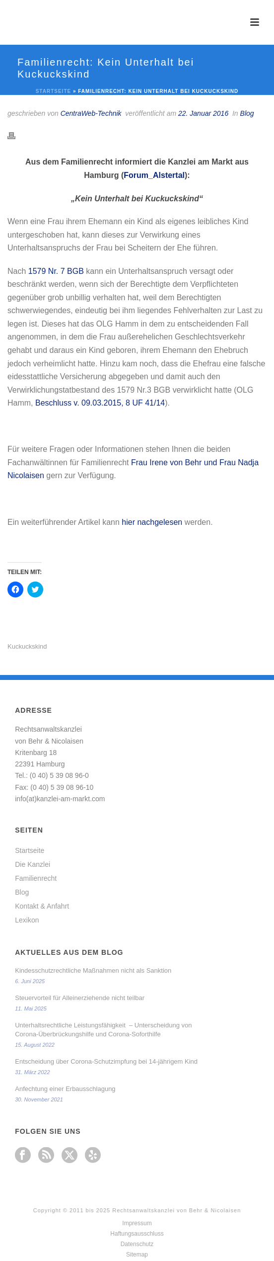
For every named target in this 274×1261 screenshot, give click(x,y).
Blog (247, 113)
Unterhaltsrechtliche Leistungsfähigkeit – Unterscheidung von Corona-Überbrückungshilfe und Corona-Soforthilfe (103, 1029)
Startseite (53, 91)
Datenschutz (137, 1244)
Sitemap (137, 1254)
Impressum (136, 1223)
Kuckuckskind (27, 646)
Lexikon (27, 920)
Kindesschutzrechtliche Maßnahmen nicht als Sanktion (93, 970)
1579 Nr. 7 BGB (57, 271)
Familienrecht (36, 878)
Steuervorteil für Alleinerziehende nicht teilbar (79, 998)
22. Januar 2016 (203, 113)
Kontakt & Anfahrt (42, 906)
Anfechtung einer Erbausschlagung (65, 1089)
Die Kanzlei (32, 864)
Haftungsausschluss (136, 1233)
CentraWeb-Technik (91, 113)
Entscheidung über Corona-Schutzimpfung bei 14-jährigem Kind (106, 1061)
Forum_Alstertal (154, 175)
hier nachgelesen (152, 522)
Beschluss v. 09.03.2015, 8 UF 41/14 (100, 403)
